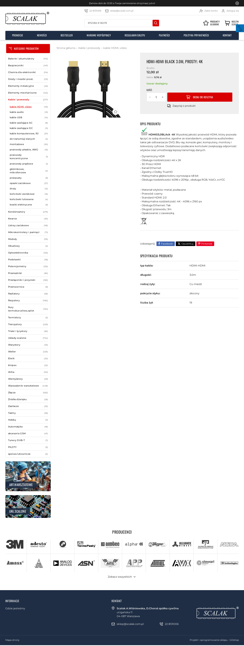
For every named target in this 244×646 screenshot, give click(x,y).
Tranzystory (28, 324)
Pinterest (206, 243)
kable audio (29, 112)
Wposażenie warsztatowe (28, 385)
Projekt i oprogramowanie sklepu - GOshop (214, 640)
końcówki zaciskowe (29, 194)
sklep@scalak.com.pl (121, 10)
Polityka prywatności (196, 35)
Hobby (28, 420)
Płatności (164, 35)
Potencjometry (28, 266)
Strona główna (66, 48)
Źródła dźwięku (28, 399)
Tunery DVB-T (28, 440)
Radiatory (28, 293)
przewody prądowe (29, 163)
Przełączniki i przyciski (28, 280)
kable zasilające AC (29, 123)
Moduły (28, 239)
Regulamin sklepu (135, 35)
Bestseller (67, 35)
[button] (150, 97)
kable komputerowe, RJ (29, 133)
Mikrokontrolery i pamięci (28, 232)
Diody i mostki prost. (28, 79)
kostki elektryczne (29, 204)
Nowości (42, 35)
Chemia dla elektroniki (28, 72)
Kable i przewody (28, 99)
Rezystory (28, 300)
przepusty (29, 178)
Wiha (28, 372)
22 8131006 (95, 10)
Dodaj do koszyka (203, 97)
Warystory (28, 345)
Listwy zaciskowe (28, 225)
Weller (28, 351)
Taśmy (28, 413)
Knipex (28, 365)
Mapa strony (12, 640)
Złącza (28, 392)
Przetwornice (28, 287)
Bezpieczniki (28, 65)
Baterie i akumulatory (28, 58)
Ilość (149, 90)
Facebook (167, 243)
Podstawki (28, 259)
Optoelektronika (28, 252)
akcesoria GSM (28, 433)
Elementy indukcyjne (28, 86)
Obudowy (28, 246)
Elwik (28, 358)
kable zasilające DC (29, 128)
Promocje (17, 35)
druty (29, 188)
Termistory (28, 317)
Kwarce (28, 218)
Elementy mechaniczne (28, 92)
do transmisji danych (29, 139)
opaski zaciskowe (29, 183)
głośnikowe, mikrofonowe (29, 170)
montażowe (29, 144)
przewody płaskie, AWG (29, 149)
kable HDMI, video (29, 106)
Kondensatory (28, 212)
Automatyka (28, 426)
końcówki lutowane (29, 199)
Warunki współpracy (99, 35)
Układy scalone (28, 338)
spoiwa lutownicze (28, 454)
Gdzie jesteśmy (15, 608)
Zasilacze (28, 406)
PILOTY (28, 447)
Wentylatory (28, 379)
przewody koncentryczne (29, 156)
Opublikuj (187, 243)
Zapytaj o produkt (184, 105)
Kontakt (227, 35)
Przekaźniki (28, 273)
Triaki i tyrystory (28, 331)
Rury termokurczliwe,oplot (28, 309)
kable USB (29, 117)
